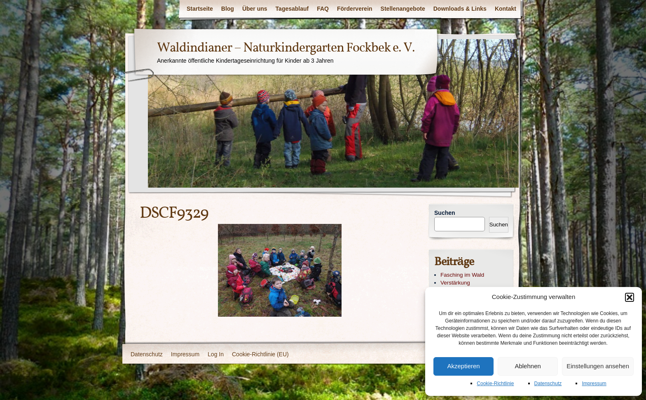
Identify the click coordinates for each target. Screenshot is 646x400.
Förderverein (354, 8)
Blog (227, 8)
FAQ (323, 8)
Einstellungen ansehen (597, 365)
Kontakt (505, 8)
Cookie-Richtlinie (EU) (260, 354)
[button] (629, 297)
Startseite (200, 8)
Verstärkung (455, 283)
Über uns (254, 8)
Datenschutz (548, 383)
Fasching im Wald (462, 275)
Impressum (594, 383)
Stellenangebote (403, 8)
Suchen (444, 212)
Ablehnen (528, 365)
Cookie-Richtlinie (495, 383)
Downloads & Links (460, 8)
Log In (216, 354)
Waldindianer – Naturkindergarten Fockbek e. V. (286, 48)
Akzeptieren (463, 365)
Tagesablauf (292, 8)
